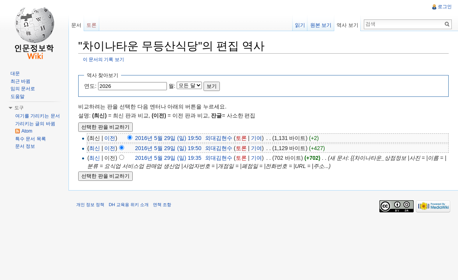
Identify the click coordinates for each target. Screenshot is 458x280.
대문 (15, 73)
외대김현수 (218, 138)
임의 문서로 (23, 88)
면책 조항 (162, 204)
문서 (76, 25)
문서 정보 (25, 146)
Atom (26, 131)
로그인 (445, 6)
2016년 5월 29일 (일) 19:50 (168, 138)
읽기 (300, 25)
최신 (94, 148)
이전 (109, 138)
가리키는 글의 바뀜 (35, 123)
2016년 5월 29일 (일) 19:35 (168, 158)
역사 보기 (347, 25)
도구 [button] (19, 107)
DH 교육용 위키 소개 (128, 204)
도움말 (18, 96)
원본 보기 (321, 25)
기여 (256, 138)
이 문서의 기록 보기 (103, 59)
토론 (241, 138)
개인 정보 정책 (90, 204)
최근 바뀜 (20, 81)
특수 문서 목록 (30, 139)
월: (171, 86)
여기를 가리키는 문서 (37, 116)
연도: (90, 86)
